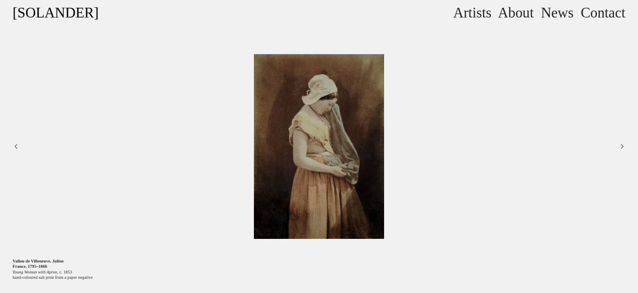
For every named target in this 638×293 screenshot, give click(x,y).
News (557, 13)
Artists (472, 13)
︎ (16, 146)
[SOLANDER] (55, 13)
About (516, 13)
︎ (622, 146)
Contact (603, 13)
